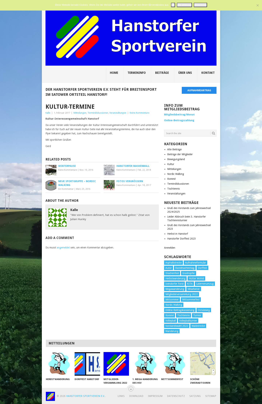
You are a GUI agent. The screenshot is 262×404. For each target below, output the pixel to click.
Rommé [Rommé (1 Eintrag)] (169, 315)
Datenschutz (176, 396)
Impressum (155, 396)
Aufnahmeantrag (199, 90)
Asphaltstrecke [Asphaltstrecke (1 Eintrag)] (173, 262)
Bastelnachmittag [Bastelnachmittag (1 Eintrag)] (184, 267)
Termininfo (137, 73)
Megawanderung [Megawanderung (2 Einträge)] (174, 289)
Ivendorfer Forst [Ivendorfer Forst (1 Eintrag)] (174, 283)
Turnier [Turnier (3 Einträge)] (197, 315)
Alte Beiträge (174, 149)
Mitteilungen (80, 112)
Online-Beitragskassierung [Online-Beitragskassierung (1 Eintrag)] (179, 310)
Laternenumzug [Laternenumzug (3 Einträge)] (205, 283)
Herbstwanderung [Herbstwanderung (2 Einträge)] (175, 278)
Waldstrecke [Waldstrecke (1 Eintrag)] (198, 325)
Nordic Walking (175, 173)
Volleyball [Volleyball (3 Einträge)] (170, 320)
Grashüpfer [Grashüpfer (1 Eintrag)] (188, 273)
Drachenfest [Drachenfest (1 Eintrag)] (172, 273)
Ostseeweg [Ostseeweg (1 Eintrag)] (204, 310)
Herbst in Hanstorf (177, 233)
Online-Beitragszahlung (179, 120)
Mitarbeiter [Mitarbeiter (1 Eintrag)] (194, 289)
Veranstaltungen (117, 112)
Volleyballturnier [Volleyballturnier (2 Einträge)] (188, 320)
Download (136, 396)
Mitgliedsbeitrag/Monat (179, 114)
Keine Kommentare (139, 112)
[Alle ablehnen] (257, 5)
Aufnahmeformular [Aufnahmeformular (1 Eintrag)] (195, 262)
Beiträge (162, 73)
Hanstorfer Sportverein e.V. (85, 396)
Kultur (170, 164)
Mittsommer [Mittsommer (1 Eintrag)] (172, 299)
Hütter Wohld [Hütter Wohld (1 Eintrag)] (196, 278)
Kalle (47, 112)
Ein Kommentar (66, 189)
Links (121, 396)
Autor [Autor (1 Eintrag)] (168, 267)
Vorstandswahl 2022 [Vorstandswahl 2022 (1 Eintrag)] (176, 325)
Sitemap (210, 396)
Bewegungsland (176, 159)
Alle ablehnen (184, 4)
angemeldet (63, 247)
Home (114, 73)
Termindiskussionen (98, 112)
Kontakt (208, 73)
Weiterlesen (200, 4)
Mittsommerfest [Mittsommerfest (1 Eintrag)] (191, 299)
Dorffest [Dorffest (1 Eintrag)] (202, 267)
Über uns (185, 73)
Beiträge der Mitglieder (180, 154)
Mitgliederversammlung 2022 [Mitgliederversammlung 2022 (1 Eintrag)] (181, 294)
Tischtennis (173, 188)
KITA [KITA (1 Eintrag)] (190, 283)
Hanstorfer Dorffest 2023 (181, 238)
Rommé (171, 178)
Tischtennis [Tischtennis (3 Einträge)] (183, 315)
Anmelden (169, 247)
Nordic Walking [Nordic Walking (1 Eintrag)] (173, 304)
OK (173, 4)
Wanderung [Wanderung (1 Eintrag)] (171, 331)
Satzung (195, 396)
